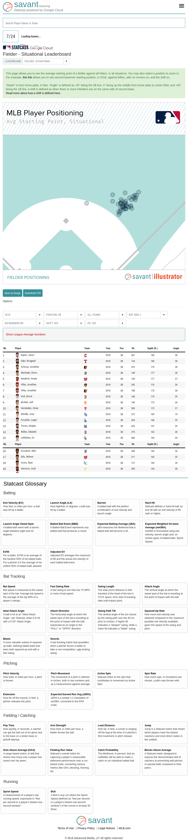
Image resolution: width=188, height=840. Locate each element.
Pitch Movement (60, 673)
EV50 (6, 551)
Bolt (53, 791)
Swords (54, 638)
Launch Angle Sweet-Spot (18, 524)
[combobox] (94, 23)
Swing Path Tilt (107, 611)
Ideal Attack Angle (13, 611)
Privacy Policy (86, 828)
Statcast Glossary (25, 484)
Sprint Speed (11, 791)
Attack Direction (59, 611)
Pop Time (8, 725)
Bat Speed (9, 586)
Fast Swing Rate (59, 586)
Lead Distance (106, 725)
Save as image (12, 293)
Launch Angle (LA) (61, 502)
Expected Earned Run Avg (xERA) (71, 694)
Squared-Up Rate (154, 611)
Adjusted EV (57, 551)
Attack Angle (152, 586)
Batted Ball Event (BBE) (64, 524)
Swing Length (106, 586)
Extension (9, 694)
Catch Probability (108, 750)
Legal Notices (107, 828)
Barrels (101, 502)
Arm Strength (58, 725)
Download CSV (33, 293)
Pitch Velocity (11, 673)
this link (27, 77)
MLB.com (124, 828)
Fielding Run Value (61, 750)
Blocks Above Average (157, 750)
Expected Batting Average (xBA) (116, 524)
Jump (147, 725)
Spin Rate (150, 673)
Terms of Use (66, 828)
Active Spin (104, 673)
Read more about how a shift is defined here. (33, 93)
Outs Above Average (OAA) (19, 750)
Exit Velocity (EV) (13, 502)
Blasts (7, 638)
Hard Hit (150, 502)
